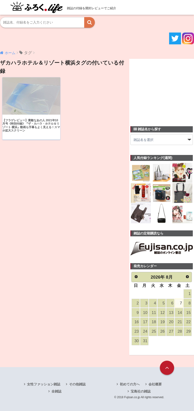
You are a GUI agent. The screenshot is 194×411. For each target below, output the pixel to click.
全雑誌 (56, 391)
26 (162, 331)
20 (171, 322)
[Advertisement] (162, 89)
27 (171, 331)
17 (145, 322)
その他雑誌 (77, 384)
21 (180, 322)
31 (145, 341)
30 (136, 341)
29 (188, 331)
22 (188, 322)
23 (136, 331)
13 (171, 312)
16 (136, 322)
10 (145, 312)
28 (180, 331)
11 (154, 312)
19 (162, 322)
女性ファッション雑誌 (43, 384)
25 (154, 331)
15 (188, 312)
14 (180, 312)
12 (162, 312)
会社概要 (155, 384)
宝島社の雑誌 (141, 391)
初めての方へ (130, 384)
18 (154, 322)
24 (145, 331)
